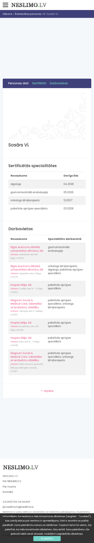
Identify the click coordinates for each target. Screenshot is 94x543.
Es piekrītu (47, 538)
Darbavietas (59, 83)
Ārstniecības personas (28, 14)
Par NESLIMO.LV (12, 481)
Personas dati (18, 83)
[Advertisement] (47, 45)
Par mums (9, 486)
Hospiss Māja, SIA (21, 285)
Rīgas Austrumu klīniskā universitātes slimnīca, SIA (27, 249)
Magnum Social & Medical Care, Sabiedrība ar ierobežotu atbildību (26, 303)
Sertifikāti (39, 83)
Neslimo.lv (29, 5)
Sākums (7, 14)
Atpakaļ (47, 391)
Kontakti (8, 492)
